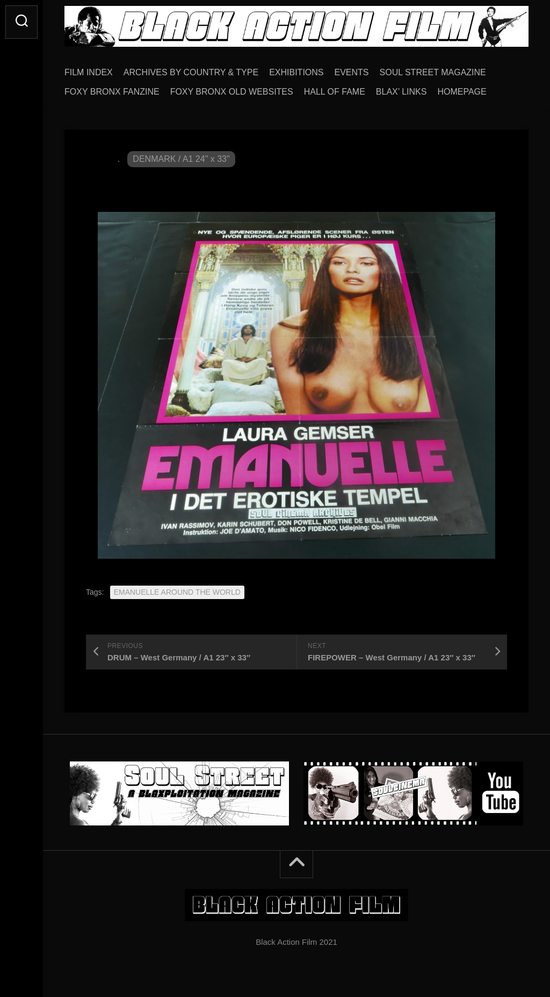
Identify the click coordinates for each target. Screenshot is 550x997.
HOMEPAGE (461, 91)
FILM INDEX (88, 72)
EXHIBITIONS (296, 72)
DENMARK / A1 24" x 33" (181, 158)
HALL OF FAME (334, 91)
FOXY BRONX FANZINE (112, 91)
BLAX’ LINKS (401, 91)
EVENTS (352, 72)
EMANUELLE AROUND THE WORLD (177, 592)
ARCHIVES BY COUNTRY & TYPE (191, 72)
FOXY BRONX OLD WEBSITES (231, 91)
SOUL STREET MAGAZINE (433, 72)
